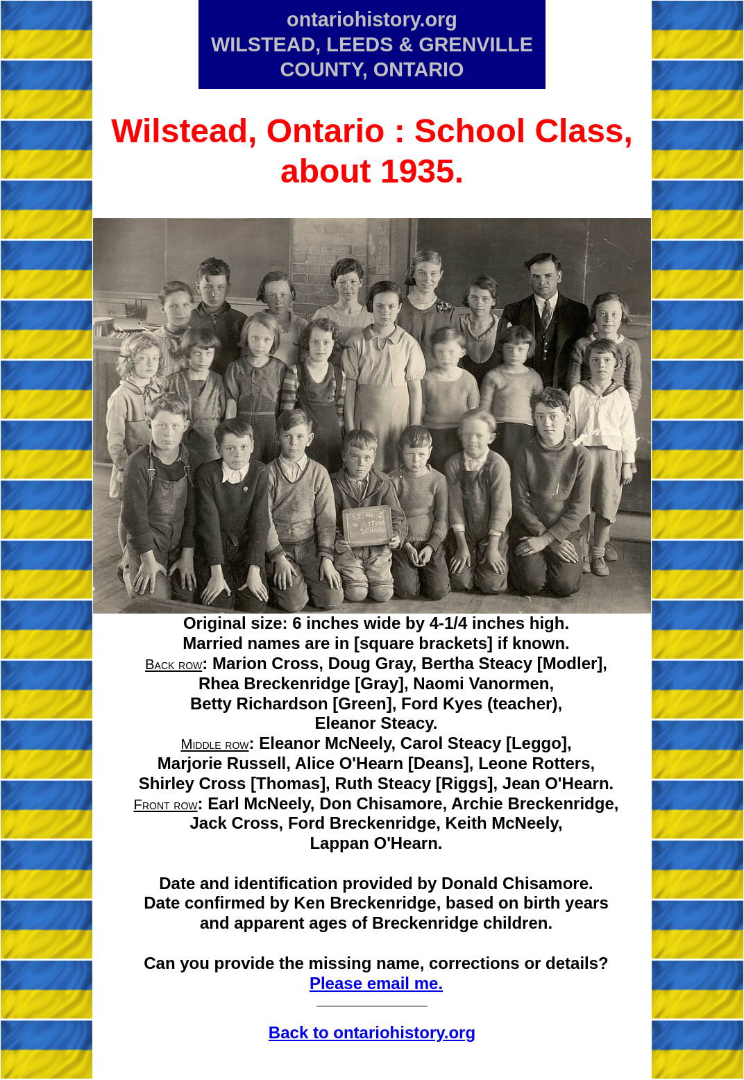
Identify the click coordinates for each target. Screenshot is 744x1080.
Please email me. (376, 983)
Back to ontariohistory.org (372, 1032)
